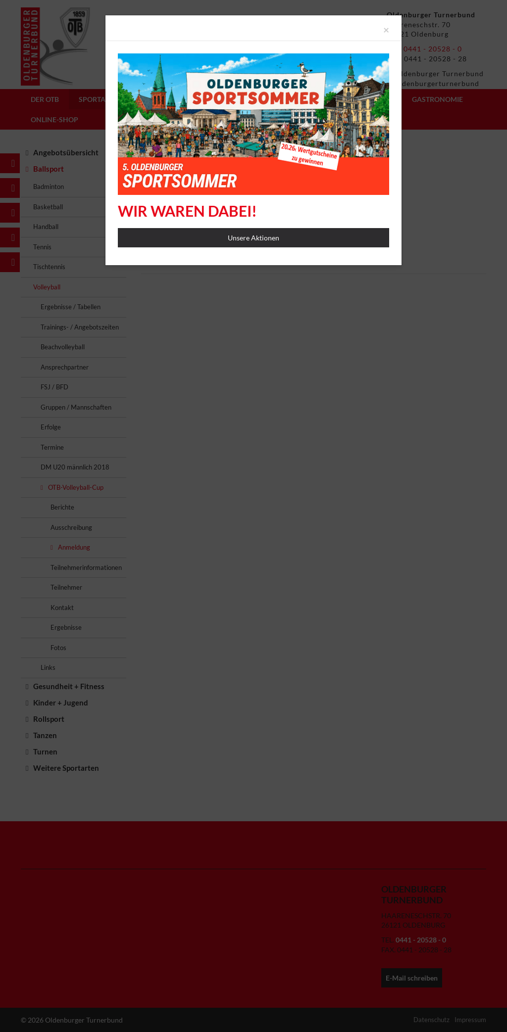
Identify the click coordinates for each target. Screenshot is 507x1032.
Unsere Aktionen (253, 238)
